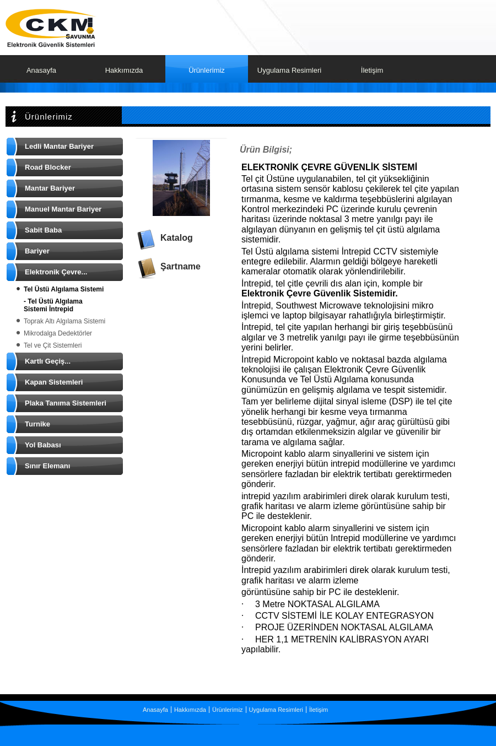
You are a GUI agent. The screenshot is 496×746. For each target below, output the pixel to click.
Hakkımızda (124, 70)
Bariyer (37, 251)
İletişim (372, 70)
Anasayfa (41, 70)
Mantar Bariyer (50, 188)
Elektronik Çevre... (56, 272)
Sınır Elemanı (47, 466)
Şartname (180, 266)
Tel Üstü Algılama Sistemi (64, 289)
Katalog (176, 237)
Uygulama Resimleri (289, 70)
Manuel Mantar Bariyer (63, 209)
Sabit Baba (43, 230)
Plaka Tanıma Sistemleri (65, 403)
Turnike (37, 424)
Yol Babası (43, 445)
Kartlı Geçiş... (48, 361)
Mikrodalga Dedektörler (58, 333)
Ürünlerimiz (206, 70)
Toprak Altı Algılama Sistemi (64, 321)
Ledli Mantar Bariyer (59, 146)
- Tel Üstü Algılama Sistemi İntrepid (53, 305)
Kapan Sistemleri (54, 382)
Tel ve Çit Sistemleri (53, 345)
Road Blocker (48, 167)
